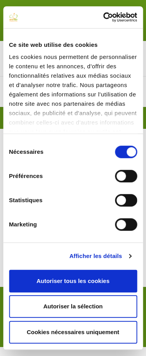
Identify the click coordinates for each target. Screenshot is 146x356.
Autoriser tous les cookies (73, 281)
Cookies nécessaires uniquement (73, 332)
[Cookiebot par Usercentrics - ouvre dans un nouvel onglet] (104, 17)
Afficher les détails (95, 256)
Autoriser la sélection (73, 306)
